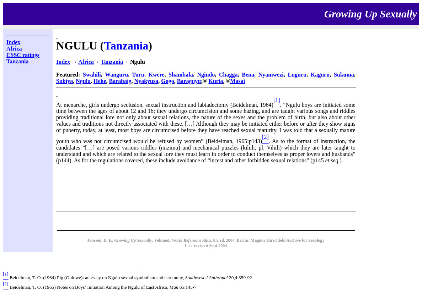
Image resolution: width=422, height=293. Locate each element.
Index (13, 42)
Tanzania (17, 61)
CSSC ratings (22, 55)
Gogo (167, 81)
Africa (14, 49)
